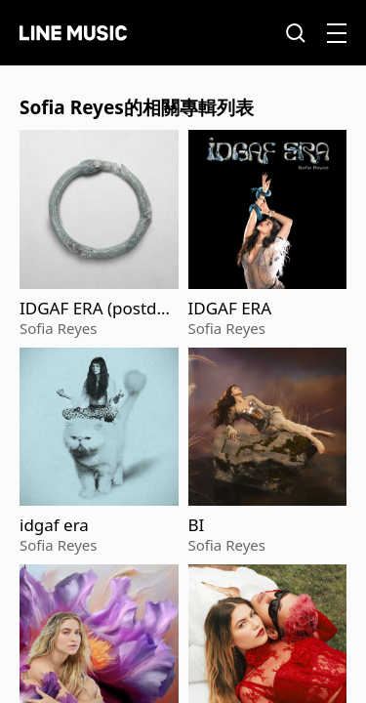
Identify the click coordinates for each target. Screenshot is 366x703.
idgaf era (54, 525)
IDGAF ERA (230, 308)
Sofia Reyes (58, 328)
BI (196, 525)
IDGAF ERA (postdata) (96, 308)
